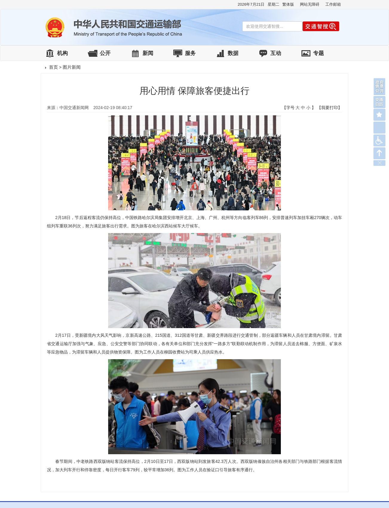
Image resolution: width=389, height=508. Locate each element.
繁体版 (288, 4)
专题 (318, 53)
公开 (105, 53)
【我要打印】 (329, 107)
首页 (53, 67)
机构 (62, 53)
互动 (275, 53)
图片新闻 (72, 67)
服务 (190, 53)
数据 (233, 53)
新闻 (148, 53)
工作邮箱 (333, 4)
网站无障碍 (309, 4)
